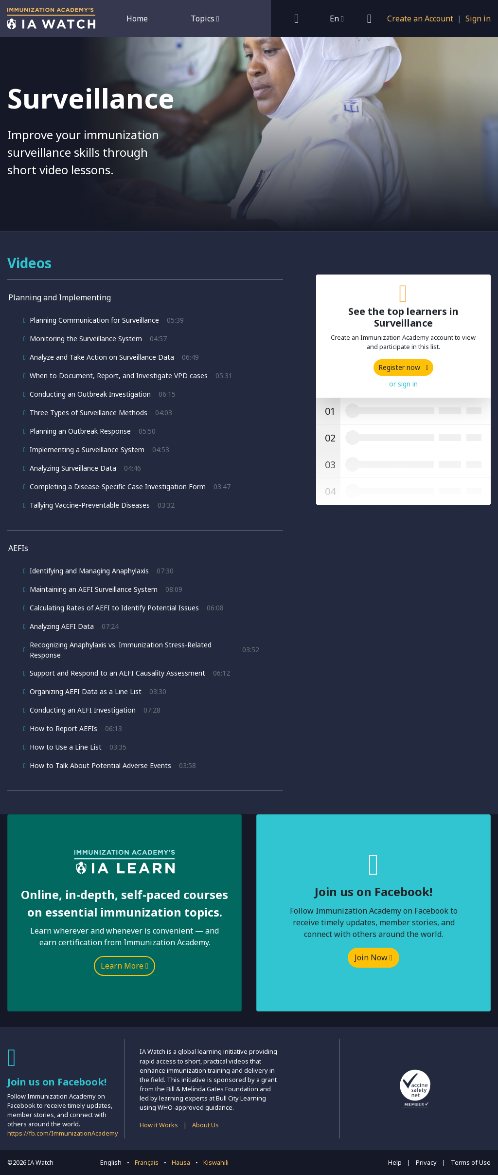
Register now (403, 367)
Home (137, 18)
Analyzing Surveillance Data (73, 468)
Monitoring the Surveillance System (86, 338)
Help (395, 1162)
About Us (205, 1124)
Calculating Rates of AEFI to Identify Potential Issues (114, 607)
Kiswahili (216, 1162)
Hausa (181, 1162)
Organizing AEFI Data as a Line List (86, 691)
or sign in (403, 383)
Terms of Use (471, 1162)
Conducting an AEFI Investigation (83, 710)
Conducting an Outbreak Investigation (90, 394)
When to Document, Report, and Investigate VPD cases (119, 375)
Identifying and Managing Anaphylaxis (89, 570)
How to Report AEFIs (63, 728)
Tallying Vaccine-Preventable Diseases (90, 505)
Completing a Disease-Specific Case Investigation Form (118, 486)
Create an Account (420, 18)
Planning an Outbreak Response (80, 431)
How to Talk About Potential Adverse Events (100, 765)
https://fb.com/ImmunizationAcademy (62, 1133)
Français (147, 1162)
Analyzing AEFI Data (62, 626)
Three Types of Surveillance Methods (88, 412)
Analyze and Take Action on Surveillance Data (102, 357)
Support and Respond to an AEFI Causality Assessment (117, 673)
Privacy (426, 1162)
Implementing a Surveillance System (87, 449)
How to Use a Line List (66, 747)
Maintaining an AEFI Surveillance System (94, 589)
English (111, 1162)
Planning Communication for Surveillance (94, 320)
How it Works (159, 1124)
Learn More (124, 965)
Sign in (478, 18)
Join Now (373, 957)
